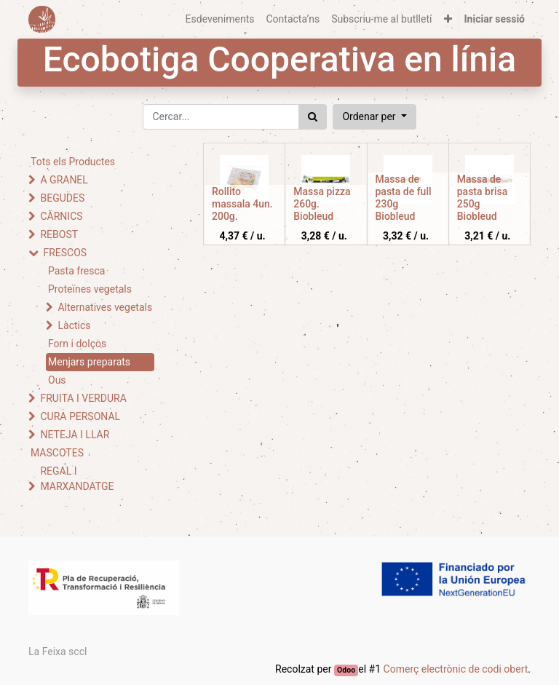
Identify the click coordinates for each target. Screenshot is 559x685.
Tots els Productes (73, 161)
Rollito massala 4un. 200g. (242, 204)
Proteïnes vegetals (90, 289)
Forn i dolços (77, 343)
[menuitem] (220, 19)
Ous (57, 380)
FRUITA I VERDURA (83, 398)
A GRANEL (63, 180)
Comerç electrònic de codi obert (456, 669)
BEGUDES (62, 198)
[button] (448, 19)
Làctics (74, 325)
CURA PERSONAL (80, 416)
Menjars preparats (89, 362)
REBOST (59, 234)
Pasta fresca (76, 271)
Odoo (346, 670)
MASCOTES (57, 453)
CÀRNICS (61, 216)
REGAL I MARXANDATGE (77, 478)
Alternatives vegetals (105, 307)
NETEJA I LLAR (74, 434)
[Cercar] (312, 117)
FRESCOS (65, 252)
